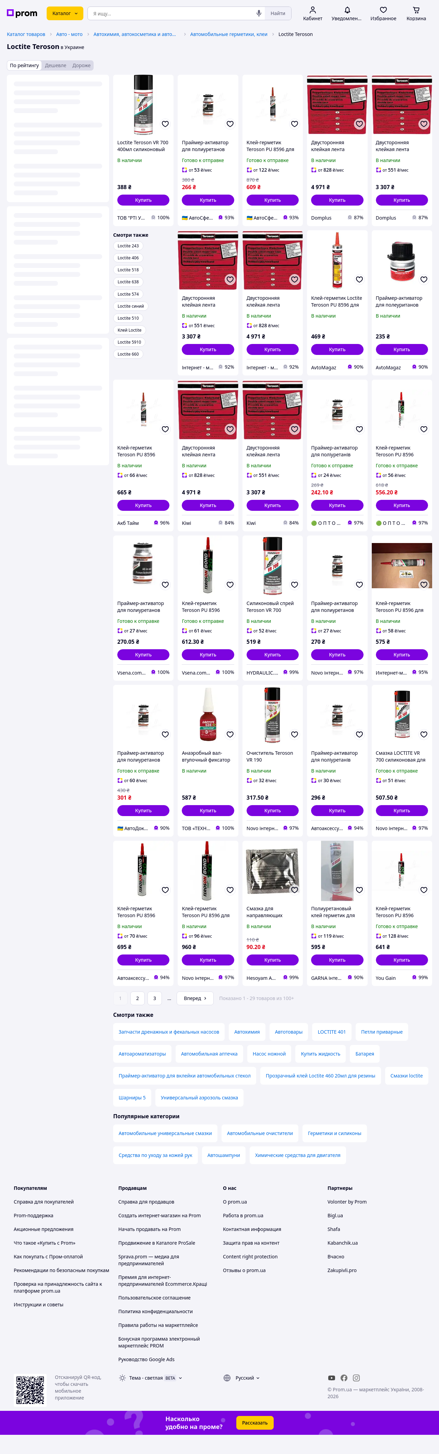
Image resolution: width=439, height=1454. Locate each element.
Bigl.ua (335, 1234)
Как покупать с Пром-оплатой (48, 1275)
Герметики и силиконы (334, 1152)
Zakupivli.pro (342, 1289)
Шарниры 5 (132, 1116)
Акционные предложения (43, 1248)
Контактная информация (252, 1248)
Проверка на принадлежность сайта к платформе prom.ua (58, 1306)
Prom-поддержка (34, 1234)
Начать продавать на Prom (149, 1248)
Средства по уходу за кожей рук (155, 1174)
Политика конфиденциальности (155, 1330)
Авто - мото (69, 34)
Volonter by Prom (347, 1221)
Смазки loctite (407, 1095)
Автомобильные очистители (260, 1152)
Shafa (334, 1248)
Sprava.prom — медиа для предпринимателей (148, 1279)
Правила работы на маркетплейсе (158, 1344)
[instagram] (356, 1397)
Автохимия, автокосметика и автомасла (136, 34)
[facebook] (344, 1397)
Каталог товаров (26, 34)
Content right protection (250, 1275)
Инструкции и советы (38, 1323)
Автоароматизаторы (142, 1073)
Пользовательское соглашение (154, 1317)
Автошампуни (223, 1174)
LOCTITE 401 (332, 1051)
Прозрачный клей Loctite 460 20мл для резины (321, 1095)
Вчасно (336, 1275)
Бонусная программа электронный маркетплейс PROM (159, 1361)
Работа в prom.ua (243, 1234)
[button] (143, 200)
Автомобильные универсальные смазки (165, 1152)
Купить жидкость (320, 1073)
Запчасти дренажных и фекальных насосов (169, 1051)
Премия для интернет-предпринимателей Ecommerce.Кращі (162, 1299)
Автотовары (289, 1051)
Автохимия (247, 1051)
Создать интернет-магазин (149, 1234)
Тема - (146, 1397)
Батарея (364, 1073)
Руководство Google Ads (146, 1378)
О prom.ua (235, 1221)
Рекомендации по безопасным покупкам (61, 1289)
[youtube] (332, 1397)
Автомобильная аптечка (209, 1073)
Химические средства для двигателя (298, 1174)
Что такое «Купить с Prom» (44, 1262)
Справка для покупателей (44, 1221)
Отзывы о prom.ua (244, 1289)
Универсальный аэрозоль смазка (199, 1116)
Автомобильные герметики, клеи (229, 34)
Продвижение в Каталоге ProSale (156, 1262)
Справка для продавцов (146, 1221)
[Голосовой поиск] (259, 13)
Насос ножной (269, 1073)
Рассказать (255, 1442)
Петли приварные (382, 1051)
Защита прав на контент (251, 1262)
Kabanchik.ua (343, 1262)
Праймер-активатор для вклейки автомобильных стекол (185, 1095)
